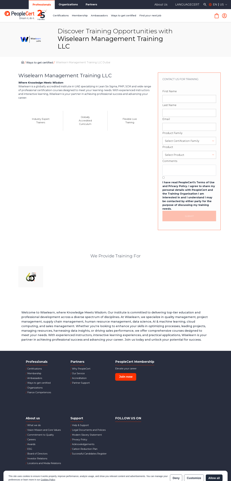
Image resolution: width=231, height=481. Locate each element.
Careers (31, 439)
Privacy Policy (79, 439)
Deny (176, 464)
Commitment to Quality (40, 434)
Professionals (42, 4)
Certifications (34, 368)
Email (166, 119)
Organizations (68, 4)
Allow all (214, 464)
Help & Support (80, 425)
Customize (194, 464)
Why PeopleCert (81, 368)
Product (167, 147)
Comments (169, 161)
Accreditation (79, 378)
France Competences (39, 392)
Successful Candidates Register (89, 453)
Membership (34, 373)
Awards (31, 444)
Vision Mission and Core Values (44, 430)
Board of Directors (37, 453)
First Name (169, 91)
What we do (34, 425)
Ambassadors (34, 378)
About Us (160, 4)
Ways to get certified (40, 62)
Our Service (78, 373)
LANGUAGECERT (187, 4)
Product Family (172, 133)
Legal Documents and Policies (89, 430)
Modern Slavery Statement (87, 434)
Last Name (169, 105)
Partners (91, 4)
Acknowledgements (83, 444)
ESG (29, 449)
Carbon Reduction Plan (84, 449)
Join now (126, 376)
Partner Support (81, 382)
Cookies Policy (48, 466)
